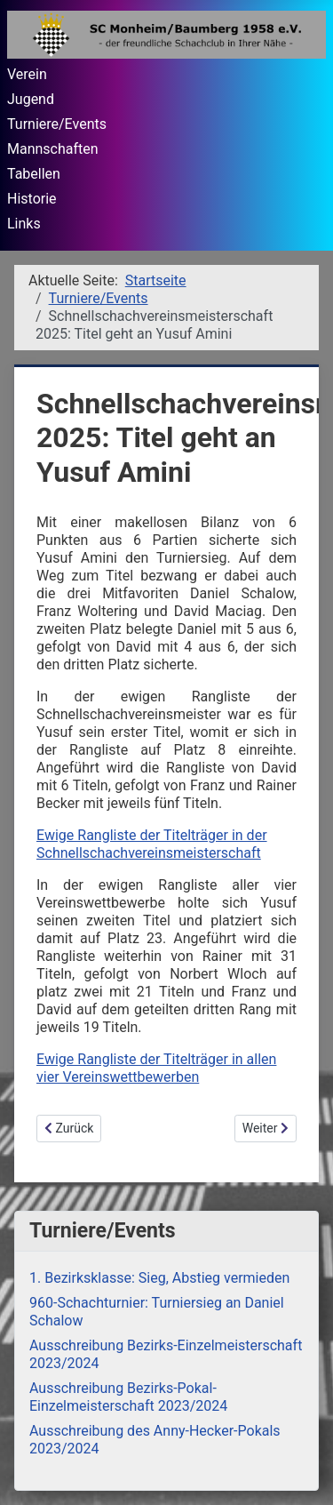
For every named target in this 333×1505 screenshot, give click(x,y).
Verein (27, 74)
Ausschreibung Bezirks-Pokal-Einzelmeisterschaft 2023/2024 (128, 1397)
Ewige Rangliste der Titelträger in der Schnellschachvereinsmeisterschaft (151, 844)
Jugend (30, 99)
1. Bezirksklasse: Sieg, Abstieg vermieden (159, 1277)
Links (24, 223)
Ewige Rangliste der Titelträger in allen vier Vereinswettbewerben (156, 1068)
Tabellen (33, 173)
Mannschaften (53, 148)
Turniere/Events (57, 124)
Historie (32, 198)
